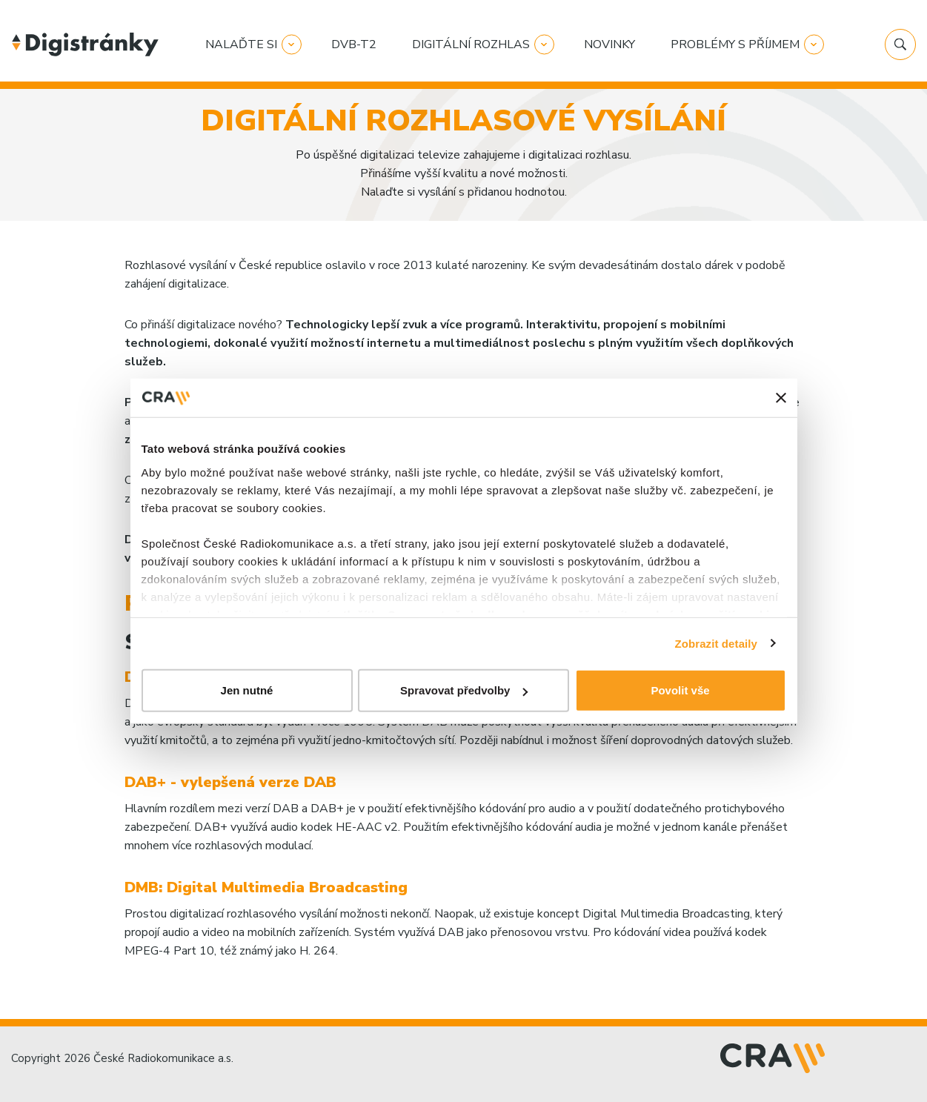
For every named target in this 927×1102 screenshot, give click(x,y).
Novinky (609, 44)
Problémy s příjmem (735, 44)
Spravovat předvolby (464, 690)
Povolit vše (680, 690)
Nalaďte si (241, 44)
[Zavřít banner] (781, 398)
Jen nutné (247, 690)
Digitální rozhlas (471, 44)
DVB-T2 (353, 44)
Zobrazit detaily (715, 643)
